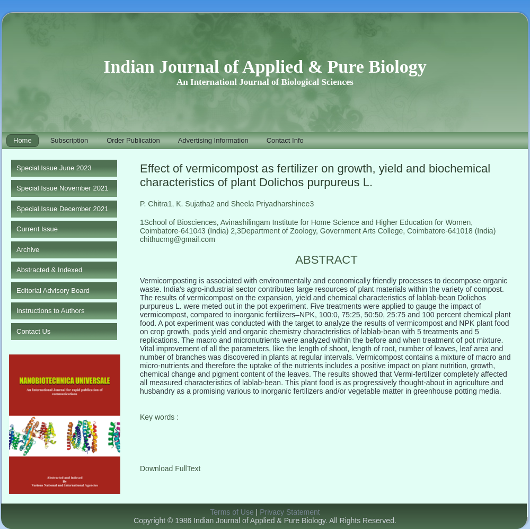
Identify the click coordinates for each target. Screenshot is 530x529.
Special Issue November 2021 (62, 188)
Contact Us (33, 331)
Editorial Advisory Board (53, 290)
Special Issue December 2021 (62, 209)
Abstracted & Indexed (49, 270)
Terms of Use (231, 512)
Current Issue (37, 229)
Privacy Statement (290, 512)
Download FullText (170, 468)
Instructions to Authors (50, 311)
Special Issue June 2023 (54, 168)
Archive (27, 250)
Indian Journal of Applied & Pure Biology (265, 66)
